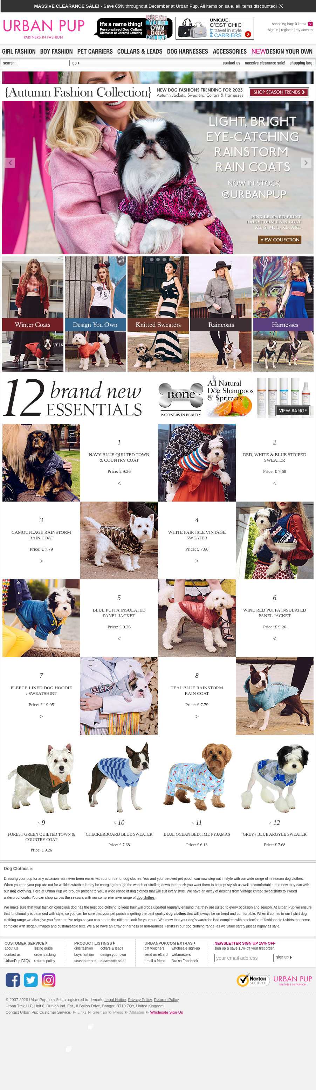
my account (305, 30)
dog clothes (145, 897)
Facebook (185, 961)
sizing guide (43, 948)
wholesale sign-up (186, 948)
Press (118, 1012)
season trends (85, 961)
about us (11, 948)
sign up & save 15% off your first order (244, 948)
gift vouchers (155, 948)
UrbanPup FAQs (17, 961)
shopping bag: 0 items (293, 24)
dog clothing (107, 907)
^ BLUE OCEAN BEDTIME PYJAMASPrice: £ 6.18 (197, 834)
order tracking (45, 955)
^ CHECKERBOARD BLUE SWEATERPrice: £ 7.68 (119, 834)
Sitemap (100, 1012)
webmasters (181, 955)
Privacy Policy (140, 1000)
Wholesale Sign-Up (166, 1012)
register (287, 30)
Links (82, 1012)
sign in (273, 30)
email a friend (155, 961)
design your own (113, 955)
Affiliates (136, 1012)
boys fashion (84, 955)
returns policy (44, 961)
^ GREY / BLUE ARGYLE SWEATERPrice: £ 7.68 (275, 834)
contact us (13, 955)
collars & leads (112, 948)
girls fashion (83, 948)
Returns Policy (166, 1000)
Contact (12, 1012)
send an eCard (156, 955)
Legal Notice (115, 1000)
